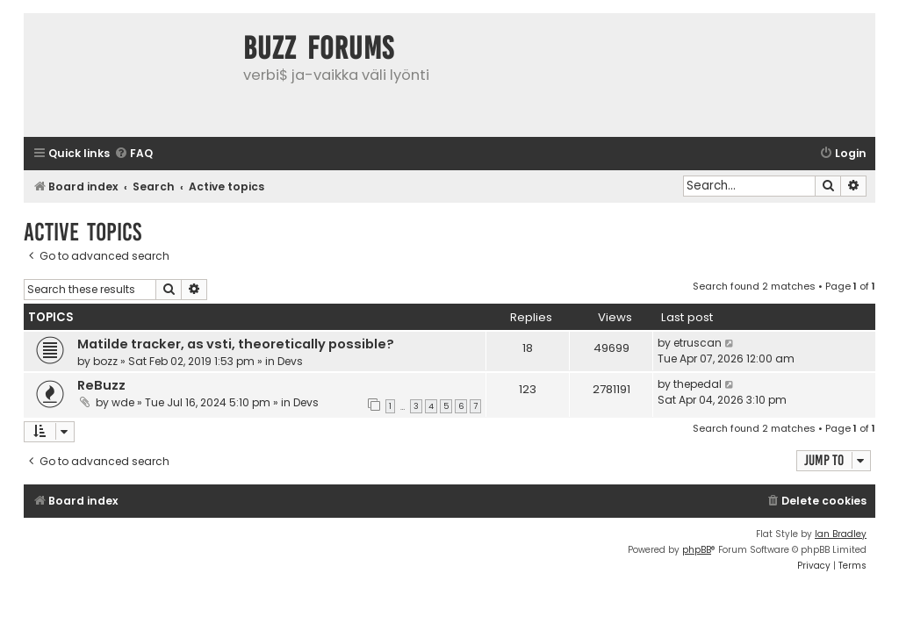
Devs (290, 361)
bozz (105, 361)
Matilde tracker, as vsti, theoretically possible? (235, 344)
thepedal (697, 383)
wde (122, 402)
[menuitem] (133, 154)
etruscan (697, 342)
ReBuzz (101, 385)
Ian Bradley (841, 534)
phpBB (696, 549)
